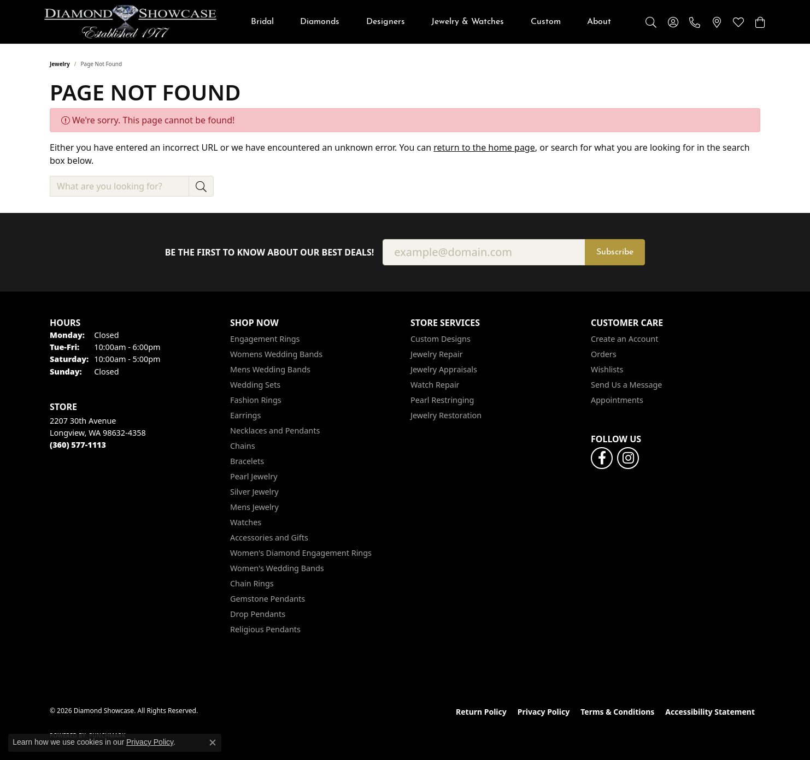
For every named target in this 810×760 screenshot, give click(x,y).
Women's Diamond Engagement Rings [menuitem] (301, 553)
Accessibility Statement (710, 711)
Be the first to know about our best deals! (269, 252)
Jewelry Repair (436, 354)
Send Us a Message (626, 384)
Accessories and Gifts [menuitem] (269, 537)
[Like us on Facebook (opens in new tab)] (602, 458)
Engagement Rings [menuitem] (265, 339)
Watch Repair (435, 384)
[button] (650, 22)
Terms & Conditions (617, 711)
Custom (546, 21)
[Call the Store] (78, 445)
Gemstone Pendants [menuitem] (267, 598)
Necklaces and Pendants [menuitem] (275, 430)
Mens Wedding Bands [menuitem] (270, 369)
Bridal (262, 21)
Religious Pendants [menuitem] (265, 629)
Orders (604, 354)
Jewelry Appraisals (443, 369)
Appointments (617, 400)
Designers (385, 21)
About (599, 21)
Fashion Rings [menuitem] (255, 400)
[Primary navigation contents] (431, 22)
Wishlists (607, 369)
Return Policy (481, 711)
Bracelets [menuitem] (247, 461)
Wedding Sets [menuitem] (255, 384)
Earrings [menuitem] (245, 415)
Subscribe (614, 252)
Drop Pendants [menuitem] (257, 614)
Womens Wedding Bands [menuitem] (276, 354)
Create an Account (624, 339)
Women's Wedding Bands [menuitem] (277, 568)
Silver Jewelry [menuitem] (254, 491)
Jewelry (60, 64)
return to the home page (484, 147)
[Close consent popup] (212, 742)
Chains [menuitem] (242, 446)
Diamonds (319, 21)
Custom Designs (440, 339)
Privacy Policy (544, 711)
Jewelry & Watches (467, 21)
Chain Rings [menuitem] (252, 583)
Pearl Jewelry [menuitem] (253, 476)
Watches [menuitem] (245, 522)
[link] (694, 22)
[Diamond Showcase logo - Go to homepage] (130, 22)
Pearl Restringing (442, 400)
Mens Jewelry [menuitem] (254, 507)
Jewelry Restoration (446, 415)
